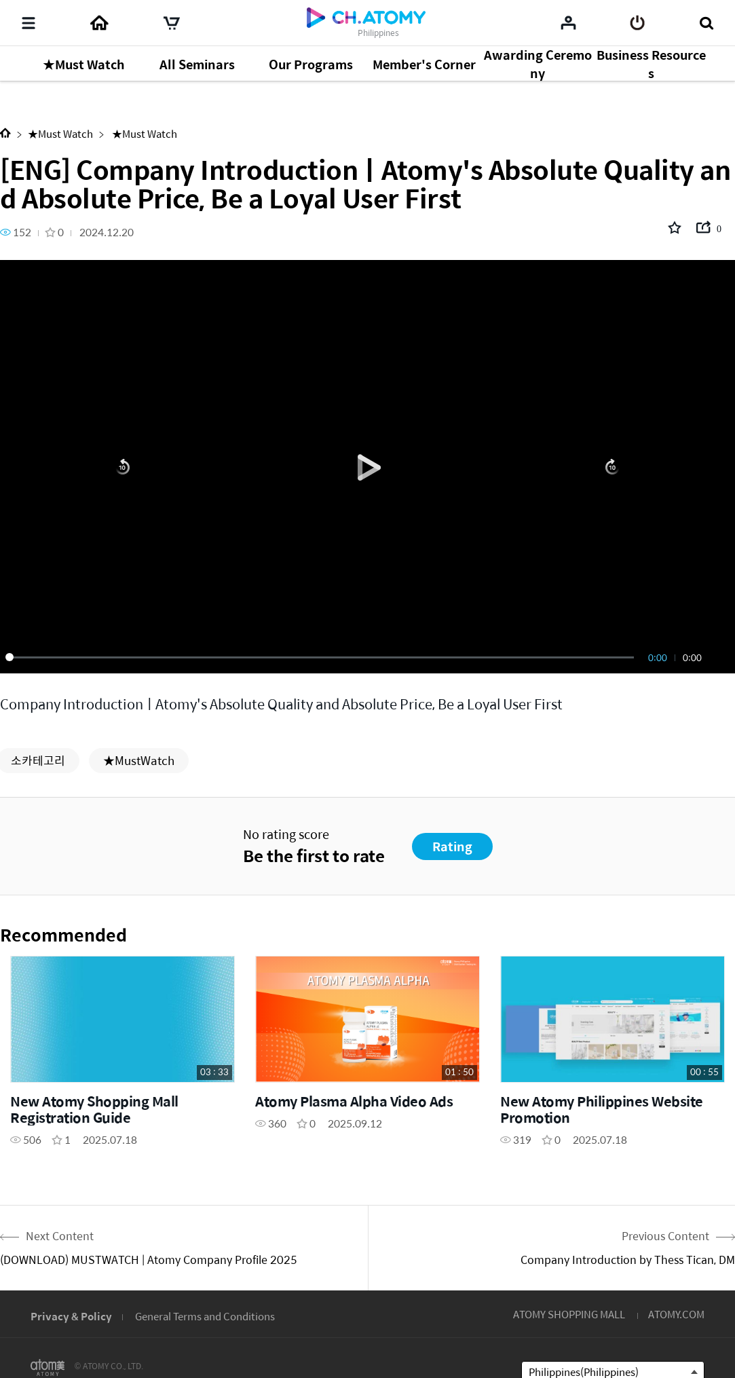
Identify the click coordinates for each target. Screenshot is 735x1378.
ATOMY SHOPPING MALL (569, 1314)
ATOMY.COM (676, 1314)
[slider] (322, 657)
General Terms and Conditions (205, 1316)
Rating (452, 846)
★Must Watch (60, 133)
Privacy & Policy (71, 1316)
